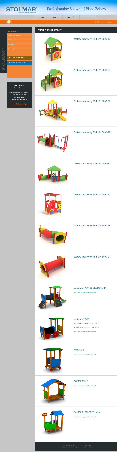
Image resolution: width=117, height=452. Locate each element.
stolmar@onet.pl (22, 99)
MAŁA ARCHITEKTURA (16, 58)
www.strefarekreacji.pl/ (19, 104)
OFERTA (55, 17)
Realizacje (11, 49)
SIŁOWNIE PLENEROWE (16, 63)
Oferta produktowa (14, 35)
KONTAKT (88, 17)
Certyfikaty (11, 44)
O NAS (41, 17)
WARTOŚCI (71, 17)
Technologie (11, 40)
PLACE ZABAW (13, 31)
